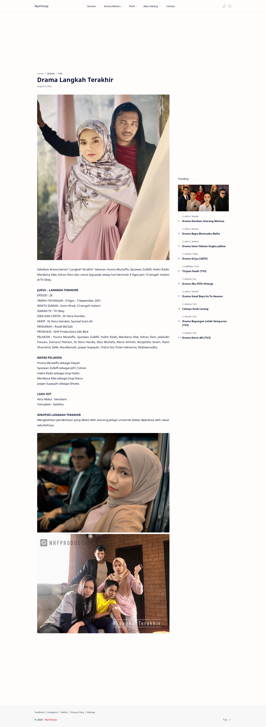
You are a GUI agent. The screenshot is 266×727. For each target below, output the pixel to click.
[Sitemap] (91, 712)
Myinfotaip (42, 6)
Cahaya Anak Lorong (195, 308)
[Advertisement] (133, 41)
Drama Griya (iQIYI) (195, 258)
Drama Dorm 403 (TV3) (196, 337)
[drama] (195, 216)
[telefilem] (190, 266)
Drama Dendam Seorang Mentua (203, 221)
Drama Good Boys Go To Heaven (202, 296)
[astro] (188, 216)
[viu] (194, 278)
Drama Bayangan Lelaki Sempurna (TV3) (204, 323)
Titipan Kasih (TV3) (194, 271)
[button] (223, 6)
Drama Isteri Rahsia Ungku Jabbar (204, 246)
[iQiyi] (195, 253)
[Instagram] (52, 712)
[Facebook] (39, 712)
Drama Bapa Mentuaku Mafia (201, 233)
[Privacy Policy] (77, 712)
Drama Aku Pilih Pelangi (197, 283)
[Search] (229, 6)
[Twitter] (64, 712)
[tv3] (196, 266)
